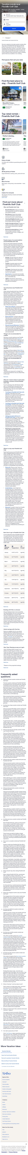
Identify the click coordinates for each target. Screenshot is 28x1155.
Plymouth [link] (8, 37)
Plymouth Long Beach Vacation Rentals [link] (10, 1058)
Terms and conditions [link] (6, 1114)
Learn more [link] (4, 197)
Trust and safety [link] (5, 1084)
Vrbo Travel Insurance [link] (6, 1093)
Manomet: (8, 507)
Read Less (6, 237)
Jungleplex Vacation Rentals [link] (7, 1066)
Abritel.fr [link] (4, 1132)
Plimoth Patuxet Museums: (12, 325)
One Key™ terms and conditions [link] (8, 1111)
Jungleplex (20, 354)
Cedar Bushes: (9, 488)
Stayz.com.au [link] (5, 1139)
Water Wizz (20, 350)
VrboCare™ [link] (5, 989)
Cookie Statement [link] (6, 1118)
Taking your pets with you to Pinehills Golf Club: (12, 416)
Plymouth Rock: (9, 316)
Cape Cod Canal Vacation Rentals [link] (9, 1055)
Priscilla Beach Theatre (18, 364)
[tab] (6, 1051)
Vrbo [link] (3, 1129)
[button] (14, 203)
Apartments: (8, 274)
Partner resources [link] (5, 1086)
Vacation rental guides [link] (6, 1089)
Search (14, 28)
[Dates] (14, 20)
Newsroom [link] (4, 1109)
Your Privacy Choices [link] (6, 1121)
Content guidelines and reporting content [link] (10, 1123)
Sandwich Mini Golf (11, 341)
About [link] (3, 1102)
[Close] (26, 1144)
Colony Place (17, 367)
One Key (10, 636)
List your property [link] (5, 1079)
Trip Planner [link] (9, 1033)
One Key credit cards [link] (6, 1091)
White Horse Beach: (10, 306)
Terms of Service (13, 1152)
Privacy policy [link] (5, 1116)
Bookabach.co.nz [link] (5, 1136)
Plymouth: (8, 467)
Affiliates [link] (4, 1107)
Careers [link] (3, 1104)
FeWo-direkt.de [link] (5, 1134)
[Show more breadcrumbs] (3, 38)
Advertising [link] (4, 1096)
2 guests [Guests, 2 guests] (8, 25)
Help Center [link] (6, 1024)
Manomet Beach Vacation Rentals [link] (9, 1061)
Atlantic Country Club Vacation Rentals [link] (10, 1063)
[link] (20, 88)
